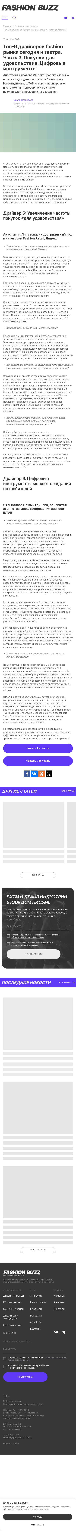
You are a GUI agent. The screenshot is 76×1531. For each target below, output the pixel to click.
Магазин (35, 1328)
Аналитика (31, 26)
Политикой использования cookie (36, 1509)
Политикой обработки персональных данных (35, 936)
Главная (7, 26)
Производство (12, 1325)
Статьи (18, 26)
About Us (35, 1322)
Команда (59, 1295)
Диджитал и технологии (10, 1317)
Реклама (59, 1302)
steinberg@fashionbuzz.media (17, 1437)
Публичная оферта (12, 1401)
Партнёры (36, 1309)
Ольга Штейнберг (23, 100)
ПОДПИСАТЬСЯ (33, 954)
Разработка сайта (11, 1443)
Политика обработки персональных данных (23, 1404)
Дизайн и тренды (13, 1295)
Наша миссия (38, 1302)
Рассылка (36, 1315)
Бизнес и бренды (13, 1309)
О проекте (36, 1295)
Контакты (59, 1309)
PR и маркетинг (12, 1302)
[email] (38, 926)
